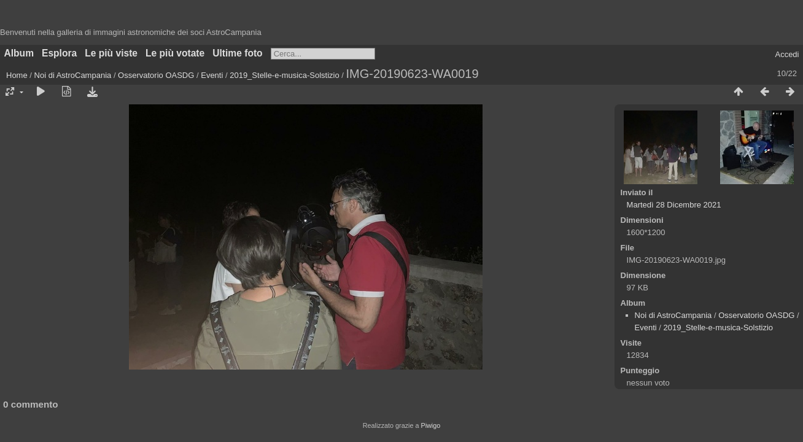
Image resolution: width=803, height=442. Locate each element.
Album (19, 53)
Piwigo (430, 425)
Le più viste (111, 53)
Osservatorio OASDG (156, 75)
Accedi (787, 54)
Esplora (59, 53)
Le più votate (174, 53)
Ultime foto (237, 53)
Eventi (212, 75)
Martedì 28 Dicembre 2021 (674, 204)
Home (17, 75)
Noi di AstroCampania (73, 75)
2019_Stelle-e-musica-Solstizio (284, 75)
